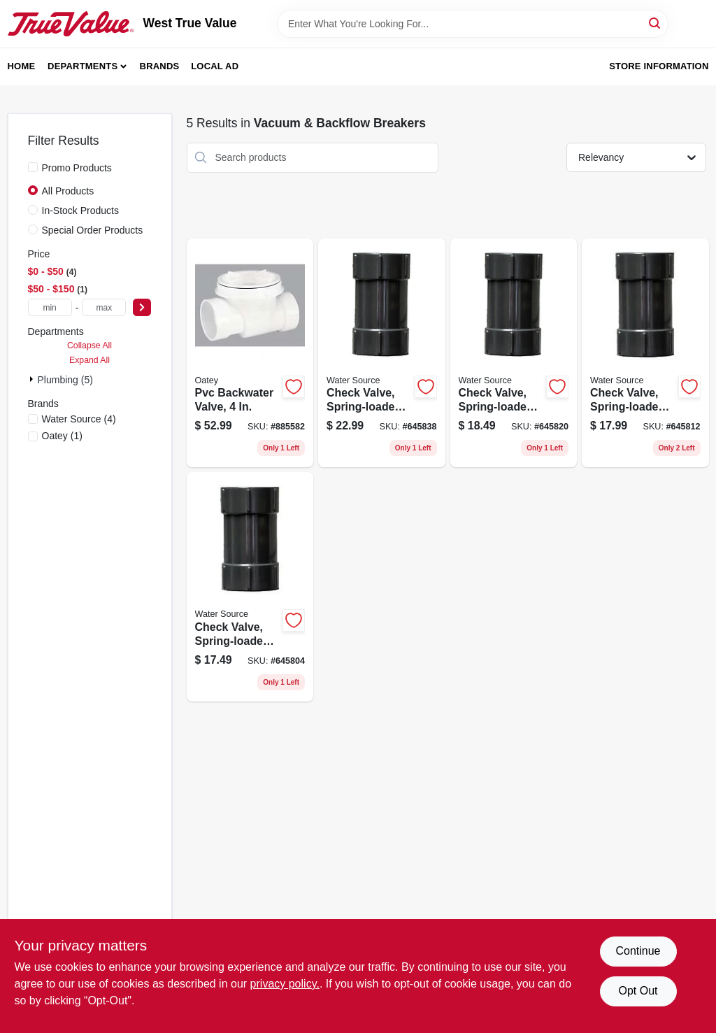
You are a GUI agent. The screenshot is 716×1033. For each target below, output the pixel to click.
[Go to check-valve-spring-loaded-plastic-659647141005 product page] (645, 353)
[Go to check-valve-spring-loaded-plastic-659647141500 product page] (381, 353)
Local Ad (214, 66)
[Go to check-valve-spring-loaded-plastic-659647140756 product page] (250, 586)
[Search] (655, 22)
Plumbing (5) (65, 379)
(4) (79, 419)
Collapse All (89, 345)
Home (22, 66)
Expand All (89, 360)
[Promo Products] (33, 167)
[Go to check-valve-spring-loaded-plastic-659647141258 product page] (514, 353)
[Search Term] (472, 24)
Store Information (658, 66)
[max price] (104, 307)
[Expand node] (33, 379)
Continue (637, 951)
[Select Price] (142, 307)
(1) (62, 435)
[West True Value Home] (71, 23)
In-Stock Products (81, 210)
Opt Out (637, 991)
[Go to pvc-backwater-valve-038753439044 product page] (250, 353)
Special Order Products (92, 230)
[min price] (50, 307)
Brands (160, 66)
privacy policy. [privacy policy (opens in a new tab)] (285, 984)
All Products (68, 190)
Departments (82, 66)
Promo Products (77, 167)
